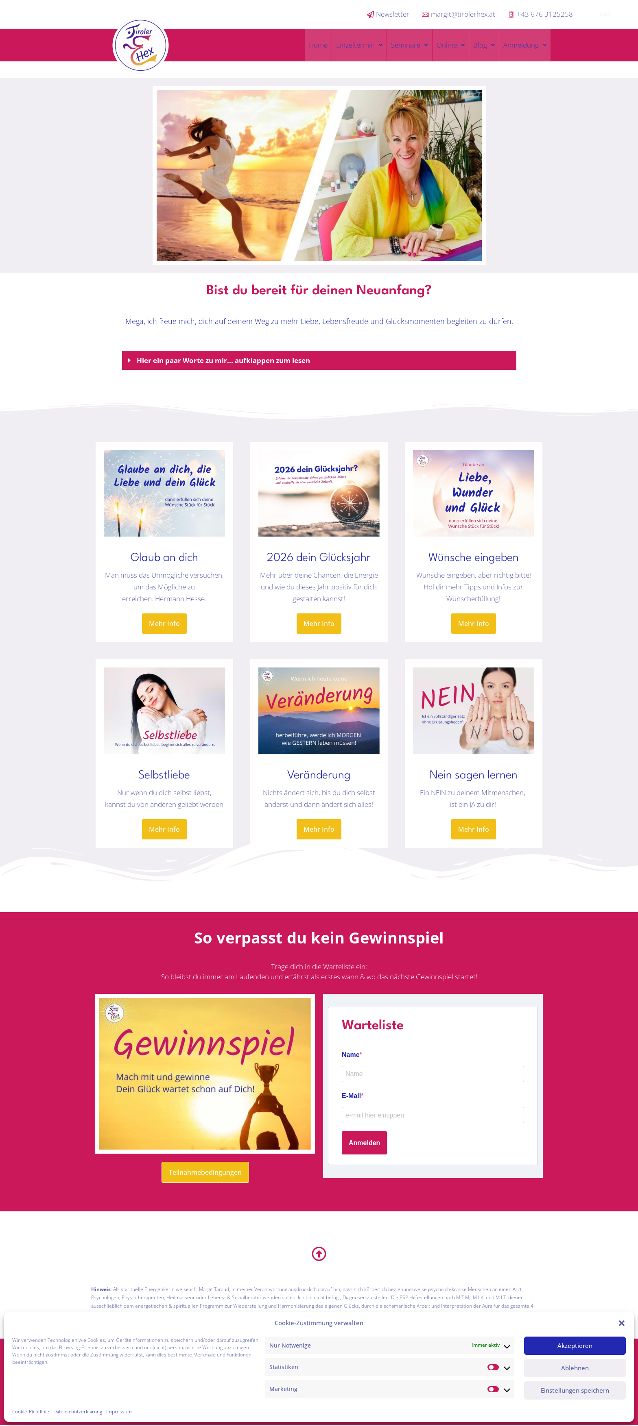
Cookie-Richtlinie (30, 1411)
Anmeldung (524, 45)
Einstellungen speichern (575, 1390)
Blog (484, 45)
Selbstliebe (164, 775)
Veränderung (319, 775)
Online (451, 45)
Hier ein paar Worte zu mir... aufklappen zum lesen (223, 360)
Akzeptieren (574, 1345)
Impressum (119, 1411)
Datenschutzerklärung (77, 1411)
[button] (622, 1323)
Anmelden (364, 1142)
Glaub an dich (164, 558)
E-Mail (351, 1095)
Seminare (409, 45)
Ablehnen (575, 1368)
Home (318, 45)
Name (351, 1054)
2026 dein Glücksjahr (319, 558)
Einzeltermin (359, 45)
